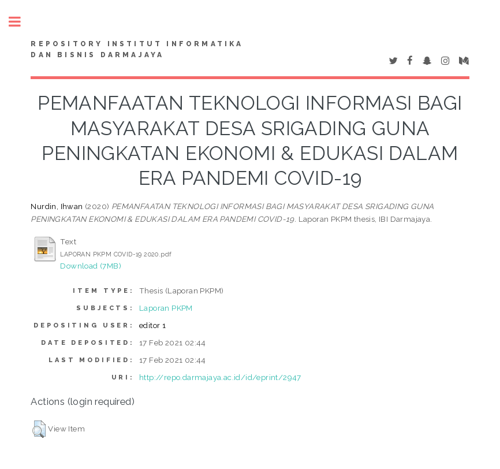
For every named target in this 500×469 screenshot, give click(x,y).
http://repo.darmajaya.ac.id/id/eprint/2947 (220, 377)
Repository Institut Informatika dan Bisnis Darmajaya (137, 49)
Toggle (21, 21)
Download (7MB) (90, 265)
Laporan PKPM (166, 307)
